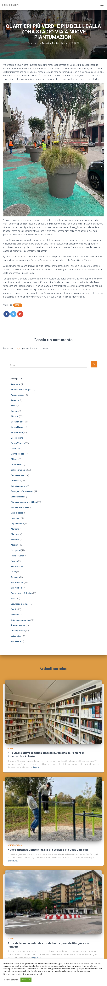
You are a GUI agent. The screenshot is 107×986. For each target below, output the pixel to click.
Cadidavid (15, 448)
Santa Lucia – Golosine (21, 593)
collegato (18, 348)
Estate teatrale (17, 497)
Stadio (17, 305)
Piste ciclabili (17, 566)
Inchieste (15, 518)
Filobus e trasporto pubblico (24, 502)
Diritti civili (16, 481)
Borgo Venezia (18, 443)
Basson (14, 411)
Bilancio (15, 416)
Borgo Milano (17, 422)
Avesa (14, 406)
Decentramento (18, 475)
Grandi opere (17, 513)
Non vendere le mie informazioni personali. (22, 974)
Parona (14, 561)
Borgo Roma (17, 432)
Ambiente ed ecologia (21, 389)
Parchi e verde (17, 556)
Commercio (16, 464)
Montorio (15, 540)
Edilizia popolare (19, 486)
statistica (15, 615)
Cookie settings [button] (11, 980)
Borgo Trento (17, 438)
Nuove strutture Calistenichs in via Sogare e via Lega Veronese (48, 849)
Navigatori (16, 550)
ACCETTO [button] (26, 980)
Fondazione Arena (19, 507)
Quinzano (15, 577)
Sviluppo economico (20, 620)
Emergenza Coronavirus (22, 491)
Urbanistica (16, 636)
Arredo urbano (18, 395)
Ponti (13, 572)
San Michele (16, 588)
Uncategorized (18, 631)
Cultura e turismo (19, 470)
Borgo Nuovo (17, 427)
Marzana (15, 529)
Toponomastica (18, 625)
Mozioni (15, 545)
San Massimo (17, 582)
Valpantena (16, 641)
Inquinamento (17, 523)
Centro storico (17, 454)
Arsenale (15, 400)
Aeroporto (15, 384)
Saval (13, 598)
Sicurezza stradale (19, 604)
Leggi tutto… (38, 767)
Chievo (14, 459)
